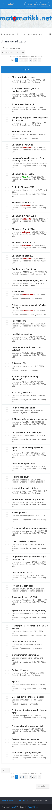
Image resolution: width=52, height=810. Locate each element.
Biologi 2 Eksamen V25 (23, 187)
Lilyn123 (25, 589)
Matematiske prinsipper (23, 463)
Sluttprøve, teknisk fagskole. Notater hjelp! (29, 711)
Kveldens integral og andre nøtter (33, 274)
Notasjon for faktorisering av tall (27, 726)
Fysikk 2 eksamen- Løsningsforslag (29, 610)
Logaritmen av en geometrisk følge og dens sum (29, 557)
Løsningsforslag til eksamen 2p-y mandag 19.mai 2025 (28, 159)
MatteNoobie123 (29, 190)
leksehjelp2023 (28, 613)
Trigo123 (25, 453)
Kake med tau (27, 366)
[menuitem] (11, 4)
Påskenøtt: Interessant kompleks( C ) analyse (30, 627)
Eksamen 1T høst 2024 (23, 229)
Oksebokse (26, 742)
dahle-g (25, 576)
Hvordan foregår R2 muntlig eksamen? (25, 377)
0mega (25, 729)
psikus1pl (26, 480)
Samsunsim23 (28, 395)
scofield (25, 673)
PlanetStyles (33, 807)
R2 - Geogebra (19, 321)
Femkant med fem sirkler (24, 269)
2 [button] (20, 60)
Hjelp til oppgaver (20, 477)
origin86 (25, 337)
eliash (24, 756)
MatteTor (26, 353)
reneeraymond (28, 516)
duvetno (25, 411)
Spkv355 (25, 324)
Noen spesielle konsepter (24, 541)
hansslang (26, 562)
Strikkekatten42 (28, 134)
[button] (13, 60)
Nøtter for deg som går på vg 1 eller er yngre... (29, 306)
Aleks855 (26, 177)
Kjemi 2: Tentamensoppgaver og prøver (27, 448)
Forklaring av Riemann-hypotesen (28, 499)
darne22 (25, 80)
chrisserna (26, 467)
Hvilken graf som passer (23, 586)
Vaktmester (27, 148)
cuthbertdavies (28, 435)
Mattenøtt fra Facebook (23, 77)
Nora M (25, 422)
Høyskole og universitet (29, 139)
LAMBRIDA (26, 272)
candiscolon (27, 502)
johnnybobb (26, 164)
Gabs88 (25, 283)
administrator (28, 295)
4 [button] (26, 60)
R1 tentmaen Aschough (23, 104)
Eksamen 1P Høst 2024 (23, 242)
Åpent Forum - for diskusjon (31, 82)
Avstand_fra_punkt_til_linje (25, 488)
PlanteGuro (26, 600)
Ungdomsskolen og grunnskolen (33, 482)
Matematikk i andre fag (29, 285)
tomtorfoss (26, 491)
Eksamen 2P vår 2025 (22, 144)
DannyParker (27, 658)
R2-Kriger (26, 382)
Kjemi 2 (15, 681)
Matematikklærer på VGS (24, 641)
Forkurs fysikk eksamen (23, 407)
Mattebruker (27, 631)
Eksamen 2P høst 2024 (23, 202)
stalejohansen (27, 645)
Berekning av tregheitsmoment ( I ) (28, 697)
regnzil (25, 716)
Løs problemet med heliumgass (27, 432)
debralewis (26, 531)
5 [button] (30, 60)
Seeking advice (19, 512)
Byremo (25, 94)
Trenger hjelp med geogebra (25, 739)
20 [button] (35, 60)
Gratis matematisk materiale (25, 655)
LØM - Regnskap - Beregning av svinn (29, 280)
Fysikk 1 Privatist (20, 670)
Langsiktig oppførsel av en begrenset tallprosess (30, 118)
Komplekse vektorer (21, 131)
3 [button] (23, 60)
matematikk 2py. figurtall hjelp (26, 752)
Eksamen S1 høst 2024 (23, 255)
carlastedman (27, 544)
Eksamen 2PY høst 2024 (24, 216)
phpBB (14, 807)
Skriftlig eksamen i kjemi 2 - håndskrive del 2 (25, 89)
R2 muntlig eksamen (22, 392)
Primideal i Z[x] (19, 363)
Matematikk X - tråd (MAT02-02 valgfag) (27, 348)
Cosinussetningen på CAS (24, 597)
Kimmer (25, 107)
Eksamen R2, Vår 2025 (23, 174)
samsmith (26, 123)
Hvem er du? (18, 291)
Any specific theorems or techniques (29, 528)
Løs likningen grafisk (22, 334)
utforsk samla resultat (22, 572)
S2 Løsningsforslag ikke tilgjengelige (29, 419)
